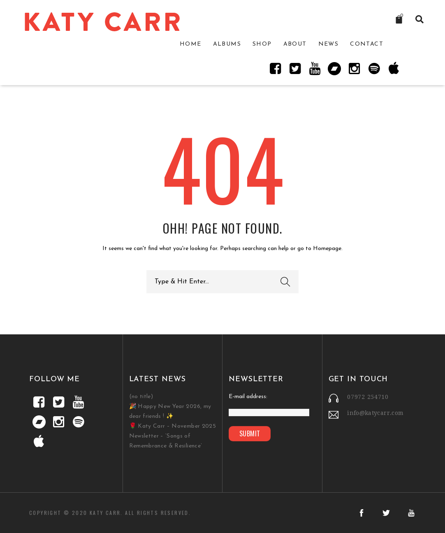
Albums (227, 44)
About (295, 44)
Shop (262, 44)
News (328, 44)
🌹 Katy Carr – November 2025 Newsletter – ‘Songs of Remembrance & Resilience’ (172, 436)
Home (191, 44)
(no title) (141, 397)
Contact (366, 44)
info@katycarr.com (375, 413)
